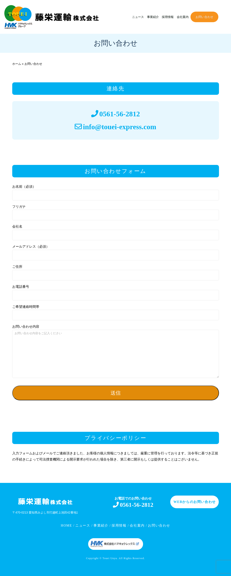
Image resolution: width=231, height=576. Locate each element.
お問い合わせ (204, 17)
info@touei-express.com (119, 127)
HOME (67, 525)
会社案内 (183, 17)
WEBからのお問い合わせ (194, 502)
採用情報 (168, 17)
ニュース (138, 17)
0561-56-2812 (119, 114)
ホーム (16, 63)
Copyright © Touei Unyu (101, 558)
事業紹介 (153, 17)
